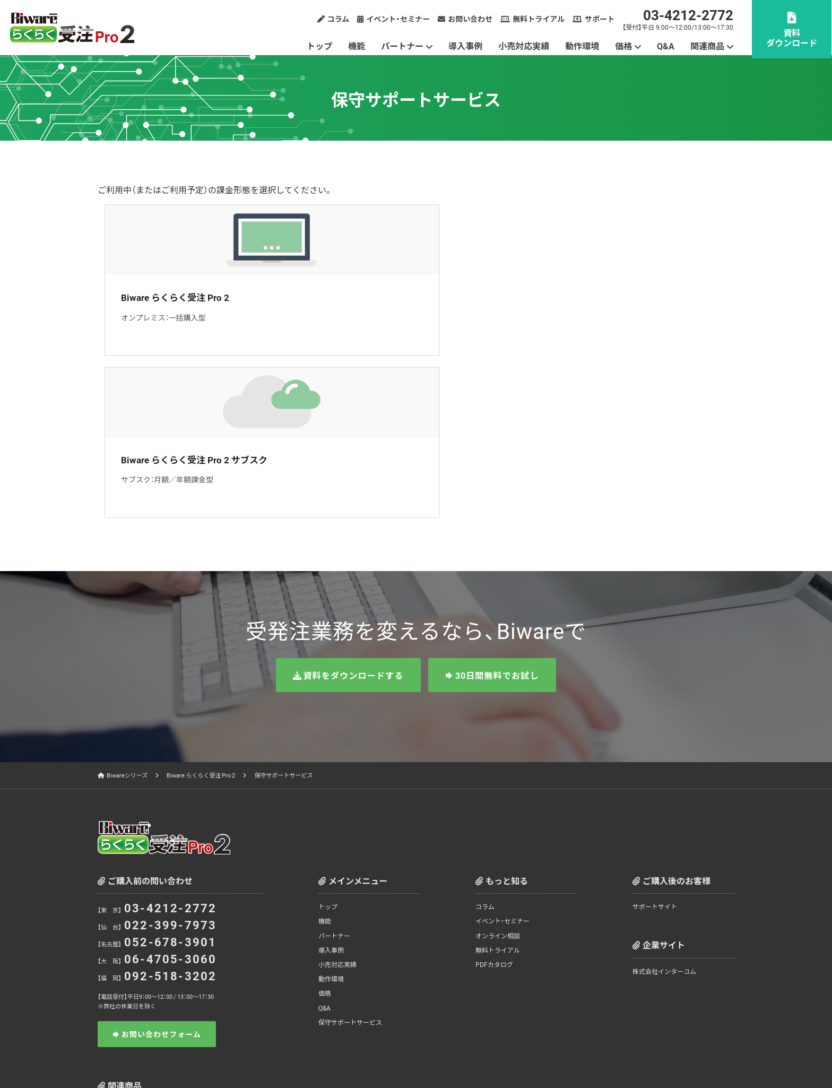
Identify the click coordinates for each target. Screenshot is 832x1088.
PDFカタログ (494, 802)
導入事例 (466, 45)
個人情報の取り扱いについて (438, 1055)
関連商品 (708, 45)
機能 (357, 45)
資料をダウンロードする (353, 513)
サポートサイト (654, 744)
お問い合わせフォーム (161, 872)
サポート (600, 19)
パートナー (403, 45)
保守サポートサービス (350, 860)
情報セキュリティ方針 (522, 1055)
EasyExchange (145, 981)
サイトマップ (666, 1055)
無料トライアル (539, 19)
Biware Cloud (246, 955)
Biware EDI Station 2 (347, 955)
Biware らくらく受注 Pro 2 (201, 613)
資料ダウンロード (792, 37)
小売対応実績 (524, 45)
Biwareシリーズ (127, 613)
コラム (339, 19)
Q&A (666, 45)
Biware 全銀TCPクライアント (649, 955)
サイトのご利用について (601, 1055)
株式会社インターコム (664, 809)
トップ (320, 45)
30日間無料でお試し (497, 513)
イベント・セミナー (398, 19)
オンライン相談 (497, 773)
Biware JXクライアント (548, 955)
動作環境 (583, 45)
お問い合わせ (470, 19)
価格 (624, 45)
